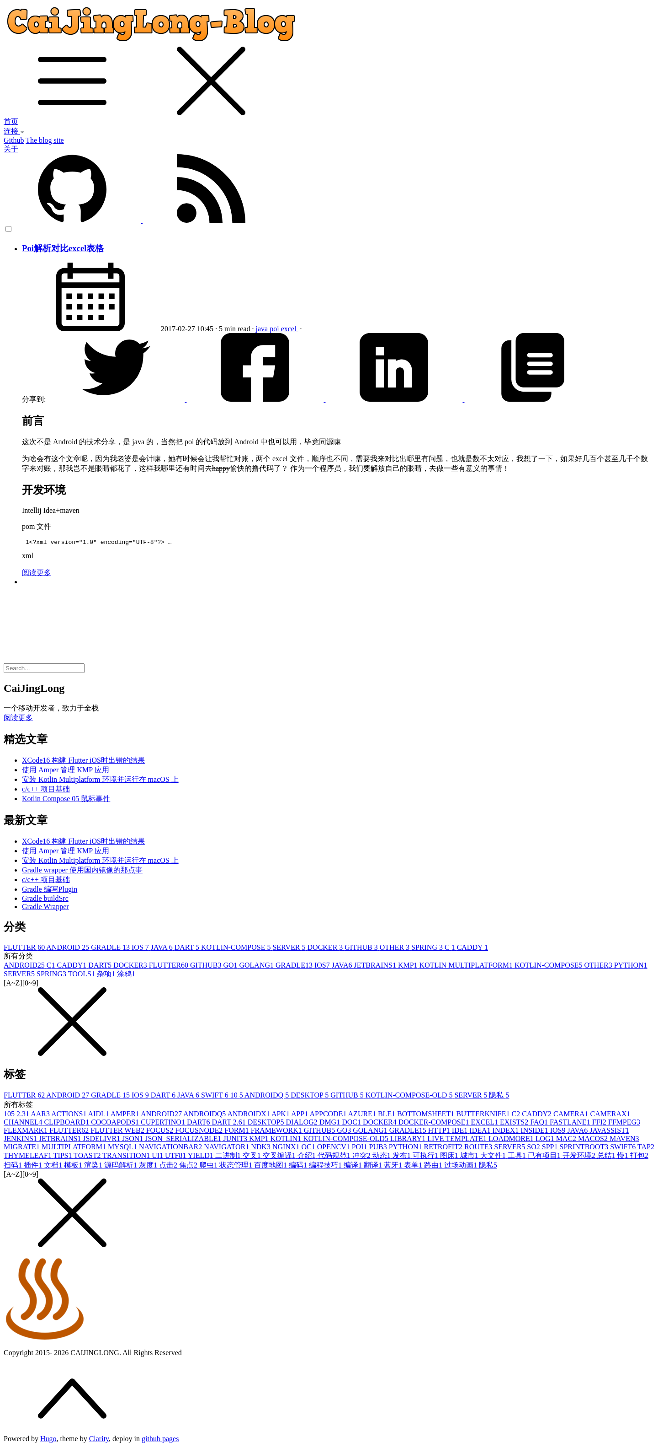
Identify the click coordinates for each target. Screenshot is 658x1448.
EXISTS (515, 1123)
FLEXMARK (26, 1132)
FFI (600, 1123)
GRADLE (111, 949)
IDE (461, 1132)
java (263, 329)
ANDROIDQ (267, 1096)
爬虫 (209, 1166)
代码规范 (335, 1157)
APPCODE (329, 1115)
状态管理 (236, 1166)
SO (534, 1148)
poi (275, 329)
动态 (382, 1157)
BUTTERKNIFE (483, 1115)
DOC (352, 1123)
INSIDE (535, 1132)
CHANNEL (24, 1123)
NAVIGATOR (227, 1148)
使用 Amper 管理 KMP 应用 (65, 771)
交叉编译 (280, 1157)
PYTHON (630, 966)
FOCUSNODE (199, 1132)
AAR (41, 1115)
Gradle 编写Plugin (49, 890)
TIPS (63, 1157)
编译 (354, 1166)
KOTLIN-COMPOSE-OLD (410, 1096)
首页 (11, 121)
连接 (14, 131)
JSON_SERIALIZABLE (184, 1140)
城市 (470, 1157)
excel (289, 329)
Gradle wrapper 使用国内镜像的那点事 (82, 871)
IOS (141, 949)
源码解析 (121, 1166)
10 (237, 1096)
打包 (639, 1157)
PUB (379, 1148)
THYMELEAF (28, 1157)
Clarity (99, 1440)
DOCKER (326, 949)
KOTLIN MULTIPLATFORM (467, 966)
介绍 (307, 1157)
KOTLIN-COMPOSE (236, 949)
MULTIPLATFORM (75, 1148)
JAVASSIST (609, 1132)
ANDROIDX (249, 1115)
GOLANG (257, 966)
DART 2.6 (229, 1123)
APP (300, 1115)
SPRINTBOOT (585, 1148)
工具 (518, 1157)
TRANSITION (127, 1157)
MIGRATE (23, 1148)
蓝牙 (394, 1166)
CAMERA (571, 1115)
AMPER (126, 1115)
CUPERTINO (164, 1123)
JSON (133, 1140)
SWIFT (215, 1096)
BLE (387, 1115)
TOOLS (82, 975)
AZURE (363, 1115)
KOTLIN (287, 1140)
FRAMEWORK (277, 1132)
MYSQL (123, 1148)
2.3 (23, 1115)
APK (281, 1115)
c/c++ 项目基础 (46, 790)
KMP (408, 966)
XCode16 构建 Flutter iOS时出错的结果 (83, 761)
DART (188, 949)
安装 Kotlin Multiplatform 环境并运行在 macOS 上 (100, 781)
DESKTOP (310, 1096)
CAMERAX (610, 1115)
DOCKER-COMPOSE (434, 1123)
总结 (607, 1157)
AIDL (99, 1115)
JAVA (163, 949)
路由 (434, 1166)
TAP (645, 1148)
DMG (330, 1123)
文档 (54, 1166)
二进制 (229, 1157)
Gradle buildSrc (45, 900)
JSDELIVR (102, 1140)
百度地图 (271, 1166)
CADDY (472, 949)
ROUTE (479, 1148)
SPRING (428, 949)
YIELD (201, 1157)
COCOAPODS (116, 1123)
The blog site (45, 140)
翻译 (374, 1166)
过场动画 (461, 1166)
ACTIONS (69, 1115)
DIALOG (302, 1123)
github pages (160, 1440)
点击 (169, 1166)
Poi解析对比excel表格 (63, 248)
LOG (546, 1140)
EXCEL (485, 1123)
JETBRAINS (376, 966)
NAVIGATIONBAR (171, 1148)
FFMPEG (624, 1123)
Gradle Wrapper (45, 908)
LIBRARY (408, 1140)
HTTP (440, 1132)
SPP (551, 1148)
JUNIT (236, 1140)
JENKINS (21, 1140)
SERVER (289, 949)
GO (231, 966)
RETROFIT (444, 1148)
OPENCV (334, 1148)
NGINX (287, 1148)
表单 (414, 1166)
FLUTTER (25, 949)
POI (360, 1148)
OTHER (395, 949)
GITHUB (362, 949)
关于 (11, 149)
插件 (34, 1166)
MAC (567, 1140)
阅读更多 (36, 574)
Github (14, 140)
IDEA (480, 1132)
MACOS (594, 1140)
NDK (261, 1148)
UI (158, 1157)
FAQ (540, 1123)
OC (309, 1148)
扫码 (14, 1166)
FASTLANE (571, 1123)
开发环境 (579, 1157)
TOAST (88, 1157)
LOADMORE (512, 1140)
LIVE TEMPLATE (457, 1140)
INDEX (507, 1132)
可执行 (426, 1157)
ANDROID (68, 949)
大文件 (494, 1157)
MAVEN (624, 1140)
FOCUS (160, 1132)
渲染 (94, 1166)
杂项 (107, 975)
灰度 (149, 1166)
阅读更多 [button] (18, 719)
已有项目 (545, 1157)
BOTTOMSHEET (426, 1115)
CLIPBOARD (67, 1123)
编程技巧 (326, 1166)
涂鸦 (126, 975)
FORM (237, 1132)
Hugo (48, 1440)
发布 (403, 1157)
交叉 (253, 1157)
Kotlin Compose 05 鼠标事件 (66, 800)
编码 (299, 1166)
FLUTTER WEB (118, 1132)
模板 (74, 1166)
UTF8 (176, 1157)
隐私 (499, 1096)
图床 (450, 1157)
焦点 (189, 1166)
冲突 (362, 1157)
